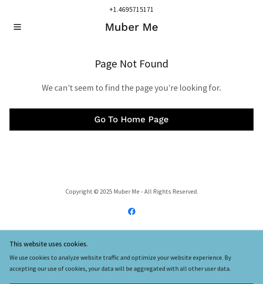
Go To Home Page (131, 119)
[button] (27, 27)
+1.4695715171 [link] (131, 9)
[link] (131, 27)
